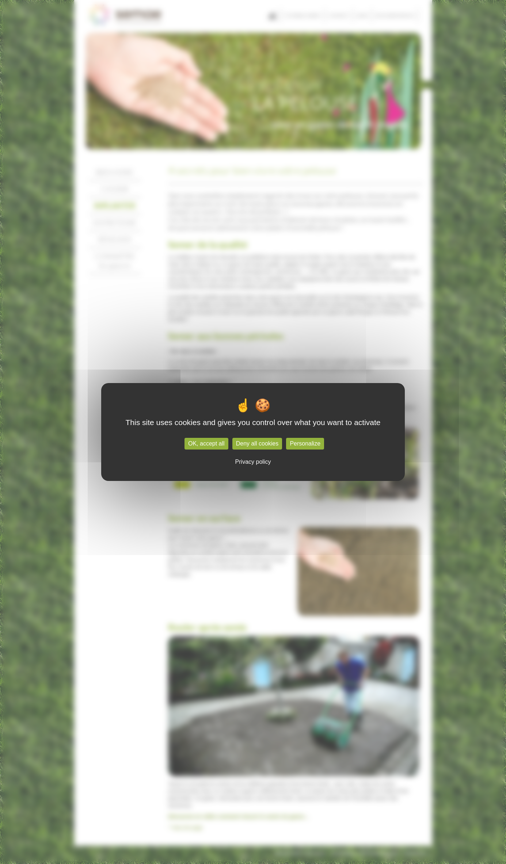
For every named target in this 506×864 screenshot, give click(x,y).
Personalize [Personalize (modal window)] (305, 443)
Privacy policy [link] (253, 462)
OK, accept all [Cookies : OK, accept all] (206, 443)
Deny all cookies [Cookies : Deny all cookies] (257, 443)
